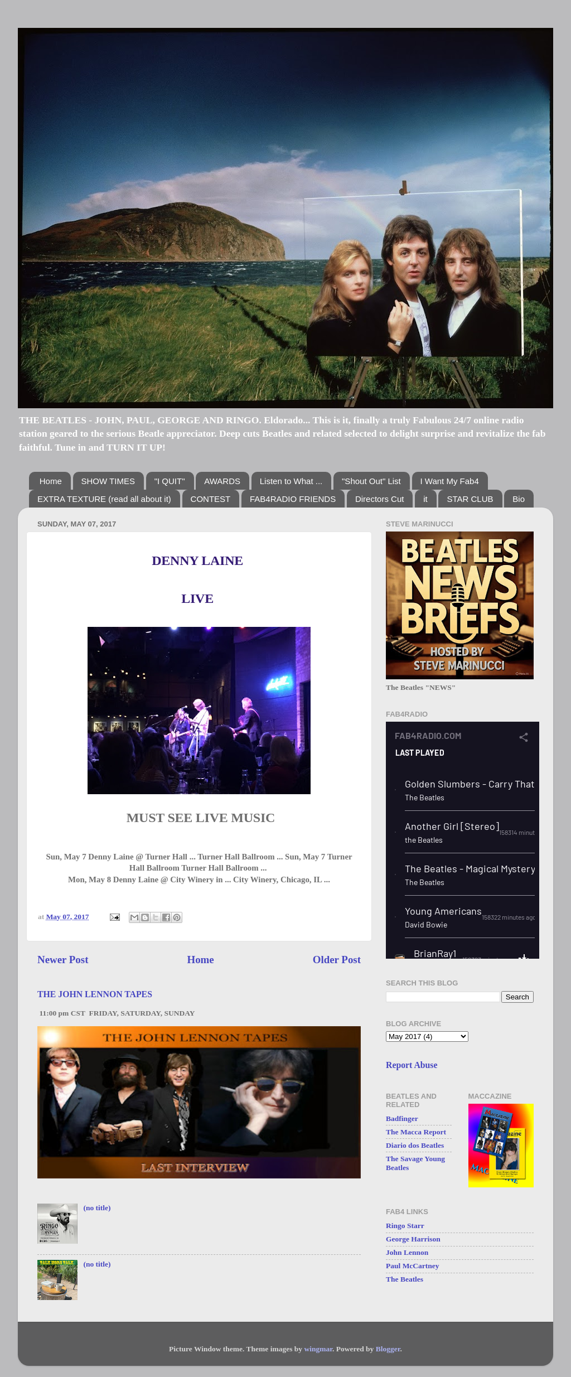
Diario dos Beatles (415, 1145)
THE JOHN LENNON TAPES (94, 994)
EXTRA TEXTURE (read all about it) (104, 499)
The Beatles (404, 1279)
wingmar (318, 1349)
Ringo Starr (405, 1225)
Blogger (388, 1349)
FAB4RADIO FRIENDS (293, 499)
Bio (518, 499)
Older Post (337, 959)
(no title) (96, 1208)
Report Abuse (412, 1065)
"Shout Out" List (371, 481)
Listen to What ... (291, 481)
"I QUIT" (169, 481)
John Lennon (407, 1252)
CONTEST (211, 499)
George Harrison (413, 1239)
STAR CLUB (470, 499)
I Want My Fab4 (449, 481)
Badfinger (402, 1118)
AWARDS (222, 481)
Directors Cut (379, 499)
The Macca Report (416, 1132)
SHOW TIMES (108, 481)
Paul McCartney (412, 1266)
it (425, 499)
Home (51, 481)
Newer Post (62, 959)
